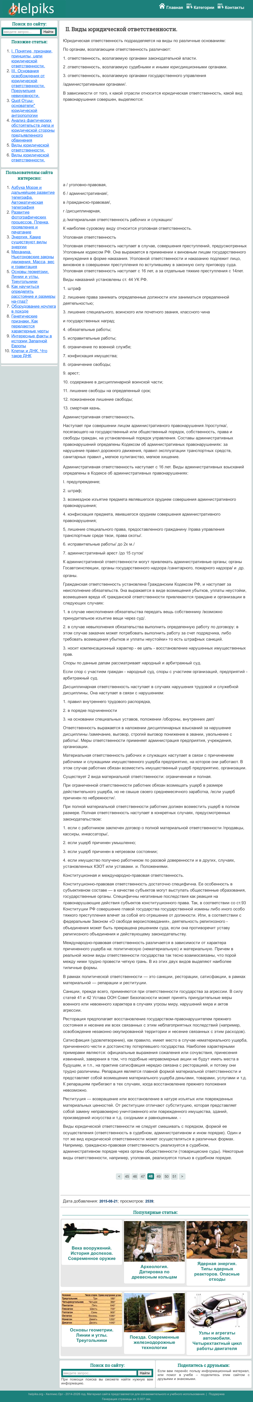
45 (127, 1176)
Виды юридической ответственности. (30, 147)
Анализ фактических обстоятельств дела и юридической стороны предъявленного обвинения (33, 130)
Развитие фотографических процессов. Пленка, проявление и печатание (30, 222)
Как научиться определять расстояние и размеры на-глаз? (33, 294)
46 (135, 1176)
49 (159, 1176)
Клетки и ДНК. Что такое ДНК (29, 353)
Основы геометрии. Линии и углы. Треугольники (30, 276)
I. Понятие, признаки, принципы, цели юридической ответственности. (32, 58)
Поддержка (217, 1394)
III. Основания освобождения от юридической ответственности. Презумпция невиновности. (28, 83)
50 (167, 1176)
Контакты (234, 7)
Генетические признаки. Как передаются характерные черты (30, 323)
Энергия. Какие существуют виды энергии (29, 242)
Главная (174, 7)
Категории (204, 7)
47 (143, 1176)
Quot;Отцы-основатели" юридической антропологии (24, 108)
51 (174, 1176)
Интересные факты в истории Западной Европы (31, 341)
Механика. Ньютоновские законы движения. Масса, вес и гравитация (32, 259)
